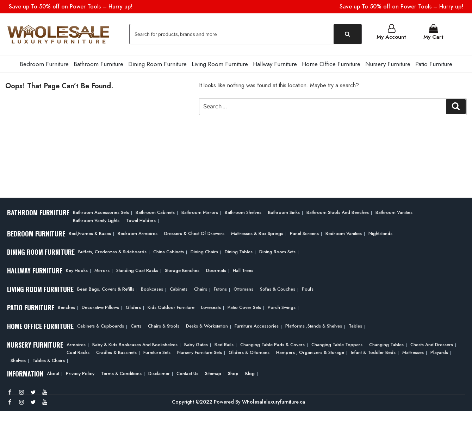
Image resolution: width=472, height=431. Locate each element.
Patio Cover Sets (244, 306)
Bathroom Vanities (393, 211)
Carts (136, 325)
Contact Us (187, 372)
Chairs (200, 288)
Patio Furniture (433, 63)
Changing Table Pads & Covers (272, 344)
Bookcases (152, 288)
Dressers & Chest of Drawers (194, 232)
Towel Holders (141, 219)
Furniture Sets (156, 351)
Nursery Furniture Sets (199, 351)
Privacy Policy (80, 372)
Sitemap (213, 372)
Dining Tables (239, 251)
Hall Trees (243, 269)
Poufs (307, 288)
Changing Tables (386, 344)
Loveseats (211, 306)
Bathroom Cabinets (155, 211)
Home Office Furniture (331, 63)
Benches (66, 306)
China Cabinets (168, 251)
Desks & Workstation (207, 325)
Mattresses (413, 351)
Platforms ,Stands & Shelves (313, 325)
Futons (220, 288)
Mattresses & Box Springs (257, 232)
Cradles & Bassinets (116, 351)
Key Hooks (77, 269)
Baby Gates (196, 344)
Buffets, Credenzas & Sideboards (112, 251)
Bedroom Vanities (343, 232)
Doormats (216, 269)
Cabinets (178, 288)
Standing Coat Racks (137, 269)
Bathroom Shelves (243, 211)
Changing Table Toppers (336, 344)
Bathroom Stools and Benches (337, 211)
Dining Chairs (204, 251)
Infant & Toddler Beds (373, 351)
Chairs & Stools (163, 325)
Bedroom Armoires (137, 232)
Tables (355, 325)
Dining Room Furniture (157, 63)
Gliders (133, 306)
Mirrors (102, 269)
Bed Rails (224, 344)
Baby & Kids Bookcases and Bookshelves (135, 344)
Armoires (76, 344)
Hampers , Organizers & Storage (310, 351)
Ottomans (243, 288)
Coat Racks (78, 351)
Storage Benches (182, 269)
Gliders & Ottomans (249, 351)
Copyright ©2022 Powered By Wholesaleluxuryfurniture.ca (238, 401)
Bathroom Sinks (284, 211)
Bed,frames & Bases (90, 232)
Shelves (18, 359)
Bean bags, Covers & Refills (105, 288)
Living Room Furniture (220, 63)
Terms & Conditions (121, 372)
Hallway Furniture (275, 63)
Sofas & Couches (277, 288)
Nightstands (380, 232)
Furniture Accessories (257, 325)
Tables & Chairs (48, 359)
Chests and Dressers (431, 344)
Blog (250, 372)
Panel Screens (304, 232)
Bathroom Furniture (98, 63)
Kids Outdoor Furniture (171, 306)
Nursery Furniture (387, 63)
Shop (233, 372)
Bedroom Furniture (44, 63)
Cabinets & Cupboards (100, 325)
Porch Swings (282, 306)
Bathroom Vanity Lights (96, 219)
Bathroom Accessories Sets (101, 211)
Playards (439, 351)
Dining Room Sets (277, 251)
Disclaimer (159, 372)
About (53, 372)
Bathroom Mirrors (199, 211)
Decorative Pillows (100, 306)
